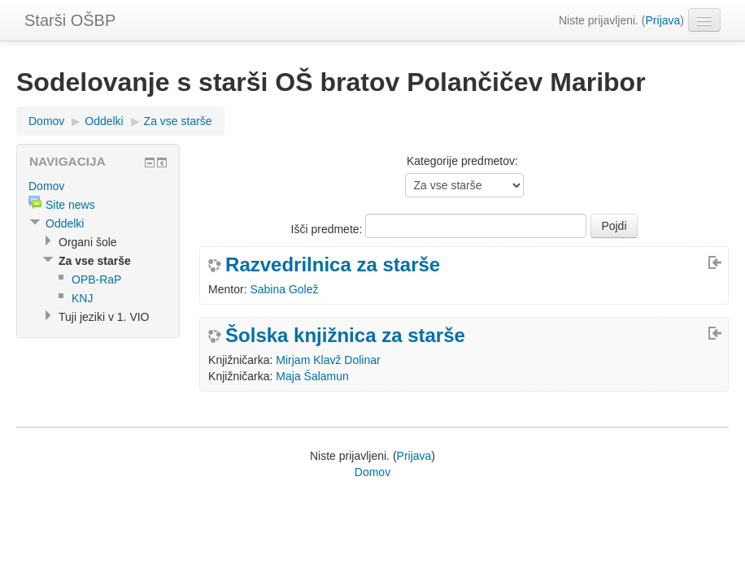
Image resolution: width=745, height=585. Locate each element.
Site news (70, 204)
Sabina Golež (284, 289)
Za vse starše (178, 121)
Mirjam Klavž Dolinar (328, 359)
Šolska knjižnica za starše (345, 335)
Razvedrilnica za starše (332, 265)
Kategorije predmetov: (462, 160)
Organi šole (88, 242)
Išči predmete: (328, 229)
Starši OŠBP (69, 20)
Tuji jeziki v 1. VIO (104, 316)
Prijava (663, 20)
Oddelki (104, 121)
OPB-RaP (96, 279)
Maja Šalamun (312, 376)
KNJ (82, 298)
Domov (46, 121)
